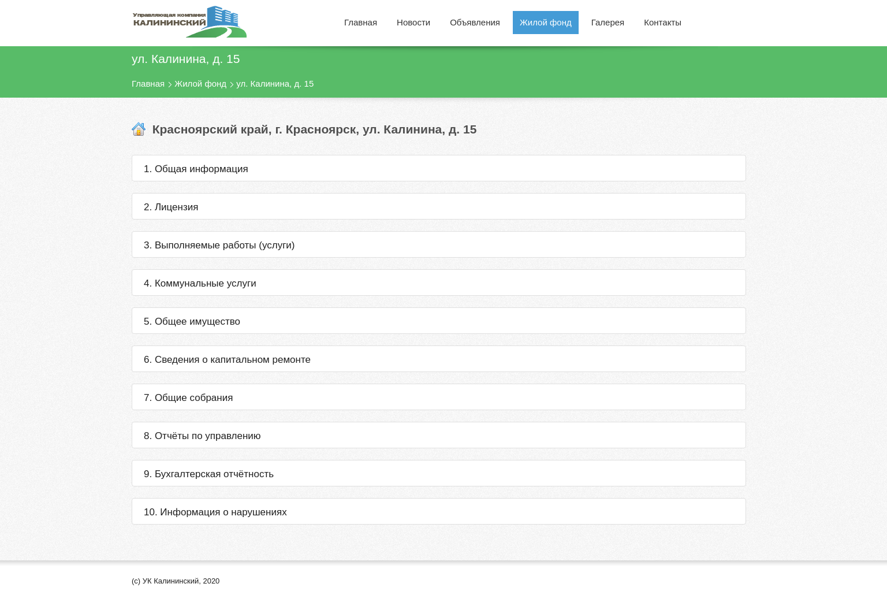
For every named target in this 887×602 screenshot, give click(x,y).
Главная (148, 83)
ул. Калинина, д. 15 (275, 83)
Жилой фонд (200, 83)
